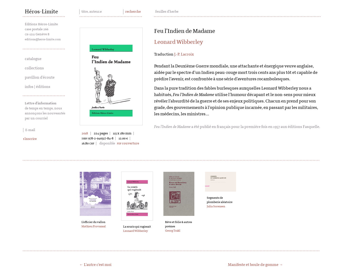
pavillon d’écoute (40, 77)
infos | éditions (37, 86)
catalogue (33, 58)
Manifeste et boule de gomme (253, 264)
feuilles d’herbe (166, 12)
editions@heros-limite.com (43, 39)
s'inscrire (30, 139)
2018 (85, 133)
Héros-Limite (41, 11)
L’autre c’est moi (97, 264)
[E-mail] (45, 130)
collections (34, 68)
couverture (128, 143)
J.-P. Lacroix (184, 54)
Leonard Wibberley (178, 42)
